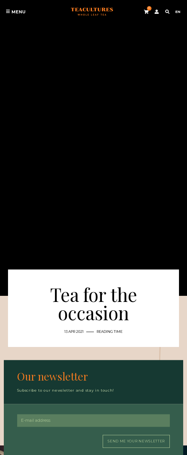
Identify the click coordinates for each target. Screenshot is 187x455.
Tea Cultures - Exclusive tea (92, 11)
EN (178, 12)
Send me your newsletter (136, 441)
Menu (15, 12)
